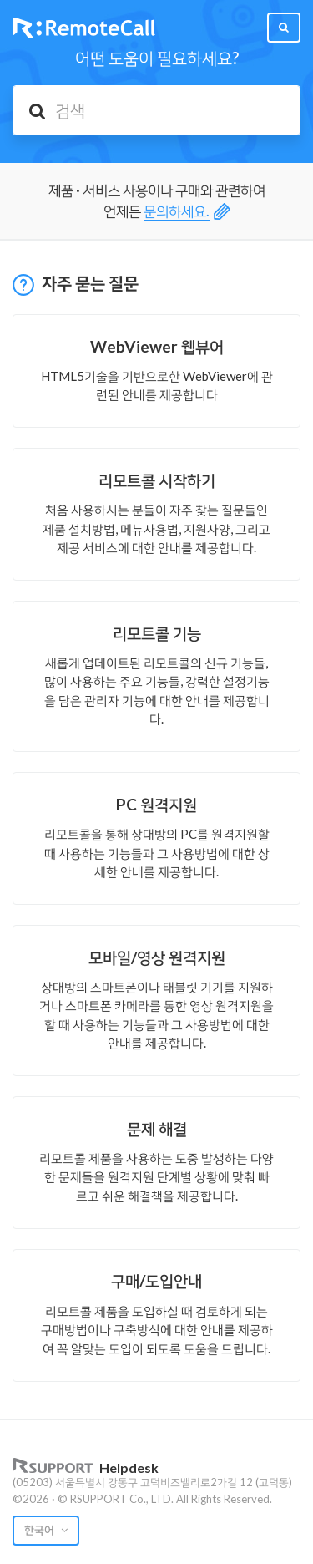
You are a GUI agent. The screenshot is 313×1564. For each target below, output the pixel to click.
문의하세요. (177, 211)
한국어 (40, 1529)
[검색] (156, 110)
